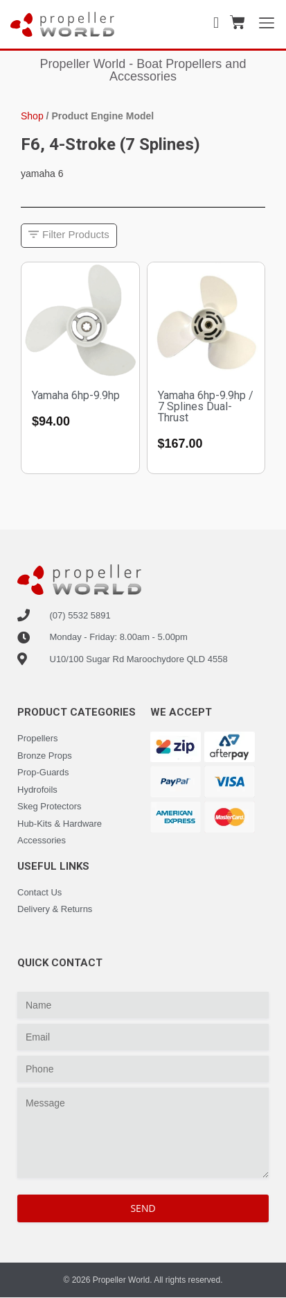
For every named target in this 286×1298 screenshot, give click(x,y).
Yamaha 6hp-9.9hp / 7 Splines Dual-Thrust (205, 406)
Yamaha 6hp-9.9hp (76, 395)
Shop (32, 115)
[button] (69, 236)
